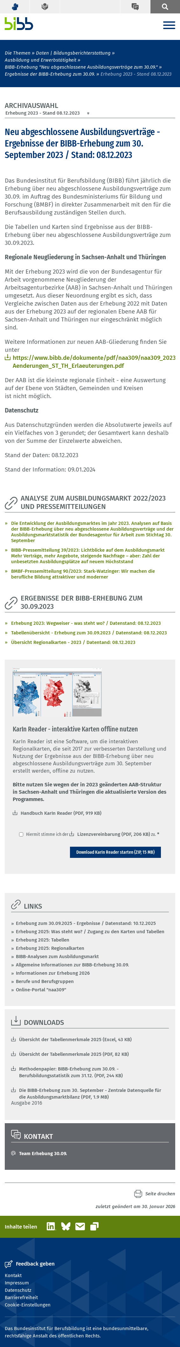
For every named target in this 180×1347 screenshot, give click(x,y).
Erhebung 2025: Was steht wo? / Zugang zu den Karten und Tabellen (90, 932)
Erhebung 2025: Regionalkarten (50, 948)
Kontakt (13, 1275)
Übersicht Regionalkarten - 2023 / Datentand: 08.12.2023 (73, 642)
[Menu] (169, 26)
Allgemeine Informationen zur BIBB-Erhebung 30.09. (72, 965)
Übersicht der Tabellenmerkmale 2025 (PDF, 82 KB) (74, 1054)
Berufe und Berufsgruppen (45, 981)
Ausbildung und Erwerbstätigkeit (40, 60)
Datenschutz (18, 1290)
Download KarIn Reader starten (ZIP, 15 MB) (115, 852)
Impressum (17, 1283)
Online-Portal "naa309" (41, 990)
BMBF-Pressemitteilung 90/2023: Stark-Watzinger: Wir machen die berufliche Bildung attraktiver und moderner (83, 574)
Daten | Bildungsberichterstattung (73, 53)
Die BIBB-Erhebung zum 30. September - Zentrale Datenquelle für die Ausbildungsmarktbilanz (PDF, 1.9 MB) (90, 1093)
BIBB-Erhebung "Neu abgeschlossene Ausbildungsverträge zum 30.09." (81, 67)
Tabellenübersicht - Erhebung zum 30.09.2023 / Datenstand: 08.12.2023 (89, 633)
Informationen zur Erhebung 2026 (53, 973)
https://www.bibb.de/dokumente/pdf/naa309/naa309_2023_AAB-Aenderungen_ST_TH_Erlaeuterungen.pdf (94, 361)
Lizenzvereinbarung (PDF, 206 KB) (113, 834)
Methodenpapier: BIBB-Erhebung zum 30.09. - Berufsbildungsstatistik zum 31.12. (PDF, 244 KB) (71, 1072)
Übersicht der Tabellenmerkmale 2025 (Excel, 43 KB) (75, 1039)
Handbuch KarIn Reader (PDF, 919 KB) (61, 813)
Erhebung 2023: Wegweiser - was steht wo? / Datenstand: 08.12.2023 (86, 623)
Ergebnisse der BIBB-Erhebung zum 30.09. (50, 74)
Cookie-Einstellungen (28, 1305)
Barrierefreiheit (21, 1297)
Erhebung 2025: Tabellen (42, 940)
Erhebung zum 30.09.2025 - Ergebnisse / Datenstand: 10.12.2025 (86, 923)
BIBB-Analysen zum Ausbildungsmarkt (57, 956)
